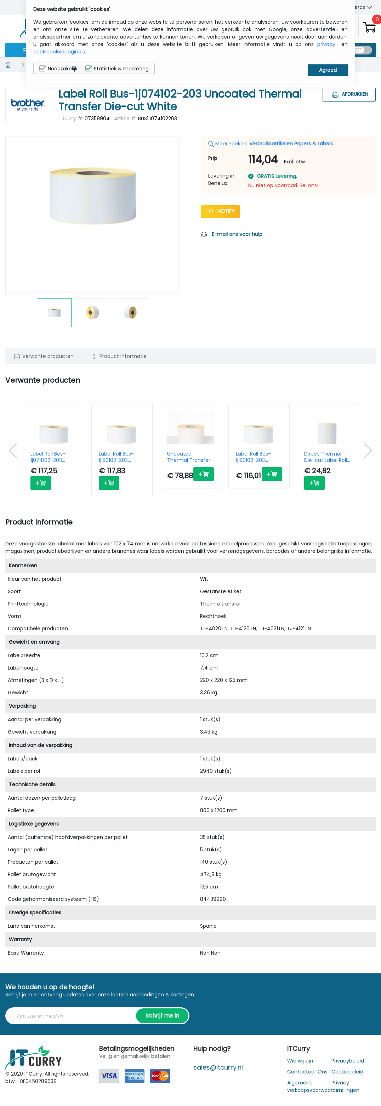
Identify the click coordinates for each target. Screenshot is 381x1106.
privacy (326, 44)
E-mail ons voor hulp (237, 234)
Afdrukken (349, 94)
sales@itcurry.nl (218, 1067)
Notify (220, 211)
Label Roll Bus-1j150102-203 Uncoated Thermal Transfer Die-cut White (120, 457)
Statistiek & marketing (117, 68)
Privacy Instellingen (345, 1086)
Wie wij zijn (300, 1060)
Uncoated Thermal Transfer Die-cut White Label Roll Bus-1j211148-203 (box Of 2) (188, 457)
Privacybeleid (347, 1060)
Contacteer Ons (307, 1071)
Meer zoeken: (270, 143)
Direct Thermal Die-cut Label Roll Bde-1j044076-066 (325, 457)
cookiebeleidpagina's (59, 51)
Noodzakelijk (58, 68)
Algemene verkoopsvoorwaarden (314, 1086)
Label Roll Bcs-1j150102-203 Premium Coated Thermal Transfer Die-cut (257, 457)
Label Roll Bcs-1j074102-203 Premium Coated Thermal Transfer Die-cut (52, 457)
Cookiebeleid (347, 1071)
